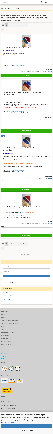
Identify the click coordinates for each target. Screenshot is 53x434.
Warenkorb (4, 353)
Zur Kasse (3, 356)
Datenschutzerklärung (10, 422)
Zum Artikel (26, 75)
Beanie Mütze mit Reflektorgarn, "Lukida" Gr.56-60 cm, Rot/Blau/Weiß (24, 207)
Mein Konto (4, 355)
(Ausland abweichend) (18, 65)
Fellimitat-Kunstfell (7, 296)
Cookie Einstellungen (6, 344)
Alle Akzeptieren (26, 426)
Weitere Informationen (26, 430)
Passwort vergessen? (8, 282)
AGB (2, 326)
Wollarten (5, 292)
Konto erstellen (6, 280)
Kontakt (3, 317)
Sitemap (5, 302)
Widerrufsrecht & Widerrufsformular (10, 323)
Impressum (4, 314)
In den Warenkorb (26, 131)
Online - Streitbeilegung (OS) (8, 341)
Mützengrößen (6, 299)
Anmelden (26, 276)
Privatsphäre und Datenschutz (8, 332)
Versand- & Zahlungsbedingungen (9, 320)
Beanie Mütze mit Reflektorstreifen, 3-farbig (16, 47)
